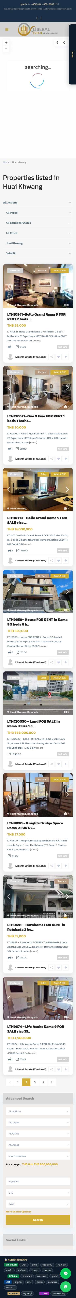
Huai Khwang (18, 305)
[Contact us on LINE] (65, 1273)
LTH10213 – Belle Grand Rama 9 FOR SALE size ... (37, 520)
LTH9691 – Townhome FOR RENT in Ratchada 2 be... (36, 927)
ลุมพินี (40, 1282)
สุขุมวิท (18, 1282)
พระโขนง (22, 1270)
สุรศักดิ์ (55, 1276)
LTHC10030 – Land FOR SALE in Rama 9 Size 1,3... (33, 724)
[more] (37, 340)
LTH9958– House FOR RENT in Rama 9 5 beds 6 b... (37, 622)
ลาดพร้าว (52, 1282)
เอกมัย (9, 1270)
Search (38, 1219)
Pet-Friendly (59, 1293)
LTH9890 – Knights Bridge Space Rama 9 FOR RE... (35, 825)
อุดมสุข (47, 1270)
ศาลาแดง (41, 1276)
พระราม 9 (10, 1287)
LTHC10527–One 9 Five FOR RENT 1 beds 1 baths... (36, 418)
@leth (24, 4)
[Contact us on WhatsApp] (65, 1286)
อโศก (34, 1264)
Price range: (13, 1164)
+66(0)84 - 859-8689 (42, 4)
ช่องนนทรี (27, 1276)
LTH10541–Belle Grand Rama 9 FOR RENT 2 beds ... (36, 317)
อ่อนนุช (35, 1270)
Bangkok (32, 305)
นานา (24, 1264)
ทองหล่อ (62, 1264)
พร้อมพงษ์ (47, 1264)
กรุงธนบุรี (27, 1293)
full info (62, 347)
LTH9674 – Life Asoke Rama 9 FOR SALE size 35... (35, 1029)
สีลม (29, 1282)
